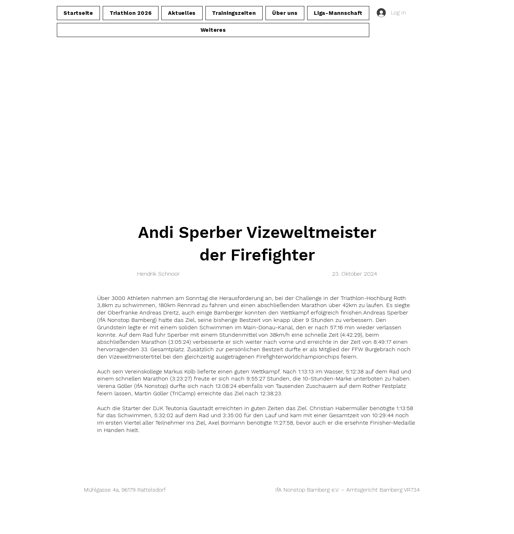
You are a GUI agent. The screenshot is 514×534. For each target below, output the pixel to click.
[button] (213, 30)
